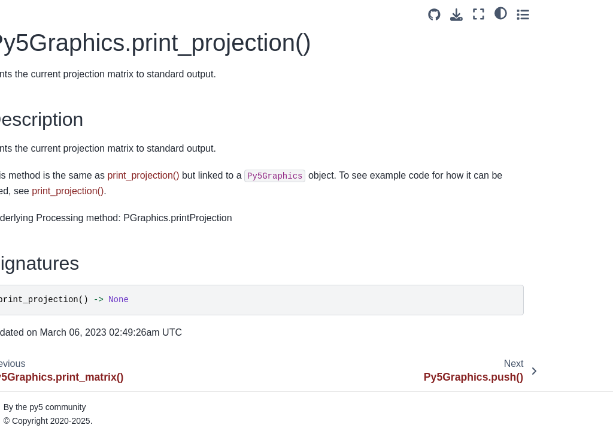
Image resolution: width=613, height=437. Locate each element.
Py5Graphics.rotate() (58, 388)
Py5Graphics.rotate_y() (62, 427)
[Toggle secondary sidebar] (592, 14)
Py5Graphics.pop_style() (65, 60)
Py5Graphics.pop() (54, 22)
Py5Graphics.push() (56, 150)
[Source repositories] (504, 15)
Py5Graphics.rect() (54, 293)
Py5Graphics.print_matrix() (69, 98)
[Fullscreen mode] (549, 14)
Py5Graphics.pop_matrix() (68, 41)
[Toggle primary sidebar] (155, 14)
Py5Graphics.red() (53, 331)
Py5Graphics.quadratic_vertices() (71, 267)
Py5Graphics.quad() (56, 207)
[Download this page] (526, 15)
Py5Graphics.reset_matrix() (70, 350)
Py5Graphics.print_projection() (72, 125)
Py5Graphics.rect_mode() (67, 312)
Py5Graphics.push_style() (67, 189)
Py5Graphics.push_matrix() (70, 169)
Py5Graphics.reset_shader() (72, 369)
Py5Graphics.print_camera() (72, 79)
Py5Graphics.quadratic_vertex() (71, 234)
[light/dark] (570, 12)
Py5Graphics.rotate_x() (62, 407)
